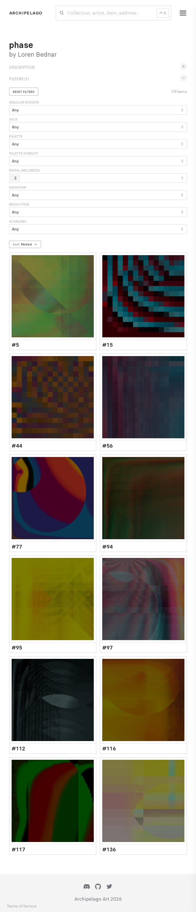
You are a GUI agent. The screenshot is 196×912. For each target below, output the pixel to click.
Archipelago (25, 13)
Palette (15, 136)
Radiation (17, 187)
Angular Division (24, 102)
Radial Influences (24, 170)
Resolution (19, 204)
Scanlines (17, 221)
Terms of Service (22, 906)
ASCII (13, 119)
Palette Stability (24, 153)
